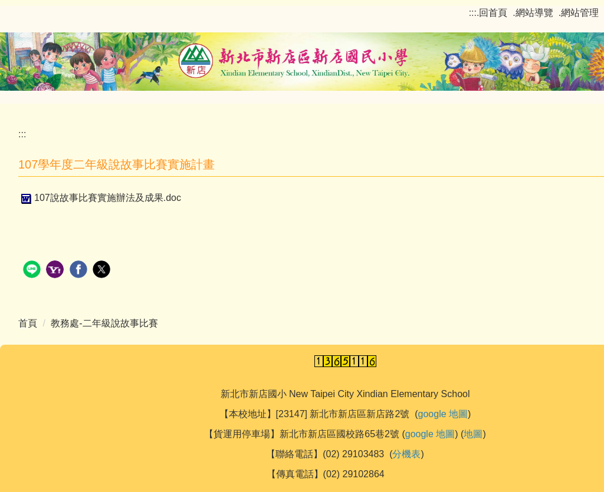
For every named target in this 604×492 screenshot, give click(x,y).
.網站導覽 (533, 13)
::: (473, 13)
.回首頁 (492, 13)
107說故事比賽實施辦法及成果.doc (99, 198)
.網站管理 (579, 13)
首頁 (27, 323)
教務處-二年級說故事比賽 (104, 323)
